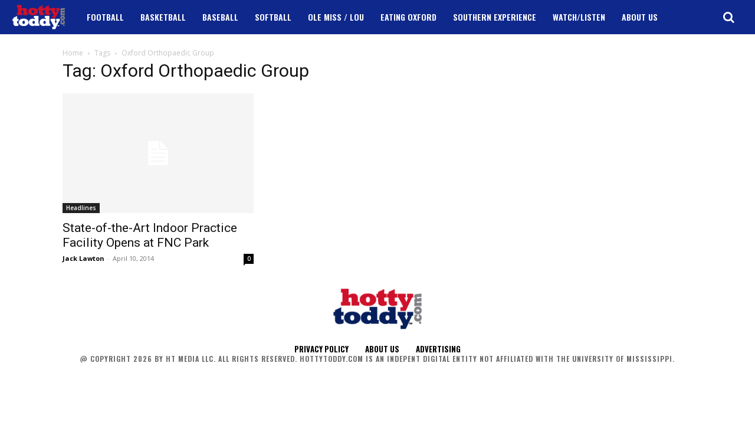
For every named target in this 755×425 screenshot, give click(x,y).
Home (73, 53)
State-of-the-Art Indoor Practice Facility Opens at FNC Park (150, 235)
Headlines (81, 208)
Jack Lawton (83, 258)
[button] (728, 17)
